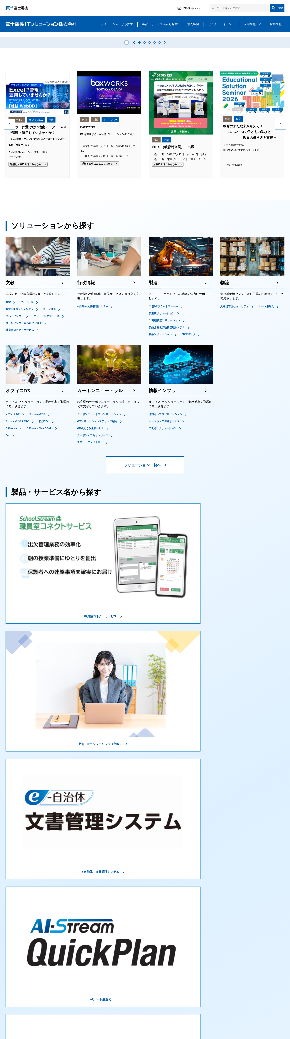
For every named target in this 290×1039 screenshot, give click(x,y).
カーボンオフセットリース (92, 497)
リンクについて (210, 1019)
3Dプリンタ (188, 396)
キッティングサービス (46, 378)
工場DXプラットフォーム (163, 368)
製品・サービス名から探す (160, 24)
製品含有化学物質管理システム (167, 389)
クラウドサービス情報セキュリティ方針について (102, 1019)
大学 (8, 364)
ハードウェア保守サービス (164, 483)
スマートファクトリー (90, 504)
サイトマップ (254, 1019)
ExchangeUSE (37, 476)
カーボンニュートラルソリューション (99, 476)
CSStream (11, 490)
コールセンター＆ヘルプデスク (24, 385)
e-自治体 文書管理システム (92, 368)
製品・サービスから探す (70, 1005)
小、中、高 (27, 364)
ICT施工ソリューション (163, 490)
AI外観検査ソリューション (164, 382)
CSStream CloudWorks (40, 490)
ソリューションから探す (116, 24)
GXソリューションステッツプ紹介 (97, 483)
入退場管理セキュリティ (234, 368)
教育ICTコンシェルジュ (19, 371)
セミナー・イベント (221, 24)
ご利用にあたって (16, 1019)
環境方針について (184, 1019)
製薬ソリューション (160, 396)
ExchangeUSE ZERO (17, 483)
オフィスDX (13, 476)
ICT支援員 (49, 371)
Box (8, 497)
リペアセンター (15, 378)
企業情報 (250, 24)
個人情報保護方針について (152, 1019)
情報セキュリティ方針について (50, 1019)
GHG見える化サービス (90, 490)
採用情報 (276, 24)
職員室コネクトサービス (20, 392)
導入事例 (193, 24)
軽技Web (44, 483)
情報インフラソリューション (165, 476)
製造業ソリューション (162, 375)
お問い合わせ (189, 8)
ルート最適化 (266, 368)
